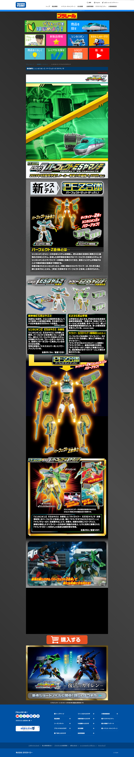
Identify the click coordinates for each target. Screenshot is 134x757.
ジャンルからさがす (84, 714)
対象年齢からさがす (84, 719)
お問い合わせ (73, 745)
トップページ (60, 714)
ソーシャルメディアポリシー (87, 745)
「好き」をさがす (61, 733)
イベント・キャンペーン (110, 728)
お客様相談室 (105, 714)
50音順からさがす (83, 723)
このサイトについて (34, 745)
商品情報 (57, 719)
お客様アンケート (108, 723)
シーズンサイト (59, 723)
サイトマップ (101, 745)
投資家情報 (81, 733)
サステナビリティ (108, 719)
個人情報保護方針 (47, 745)
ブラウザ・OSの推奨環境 (60, 745)
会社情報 (80, 728)
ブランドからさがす (60, 728)
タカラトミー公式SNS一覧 (23, 720)
